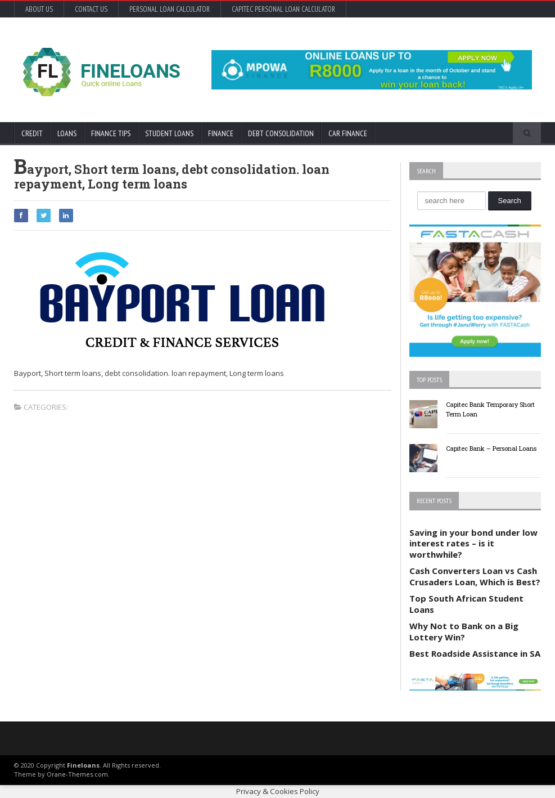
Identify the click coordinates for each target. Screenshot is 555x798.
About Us (39, 9)
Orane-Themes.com (77, 774)
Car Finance (347, 133)
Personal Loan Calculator (169, 9)
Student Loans (169, 133)
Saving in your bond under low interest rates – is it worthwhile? (473, 543)
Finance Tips (110, 133)
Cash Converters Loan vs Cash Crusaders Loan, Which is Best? (474, 576)
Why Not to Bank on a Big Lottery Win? (463, 631)
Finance (220, 133)
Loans (66, 133)
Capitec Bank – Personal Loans (491, 448)
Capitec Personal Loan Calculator (283, 9)
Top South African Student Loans (466, 604)
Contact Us (91, 9)
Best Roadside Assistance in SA (474, 653)
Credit (32, 133)
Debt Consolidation (281, 133)
